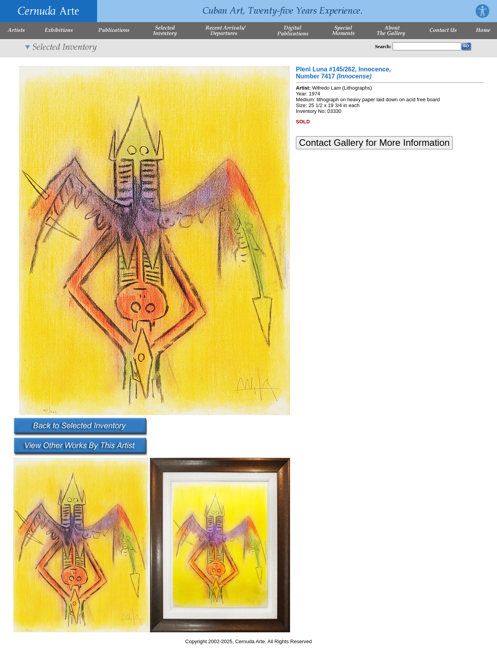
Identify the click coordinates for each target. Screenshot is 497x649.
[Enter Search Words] (427, 46)
